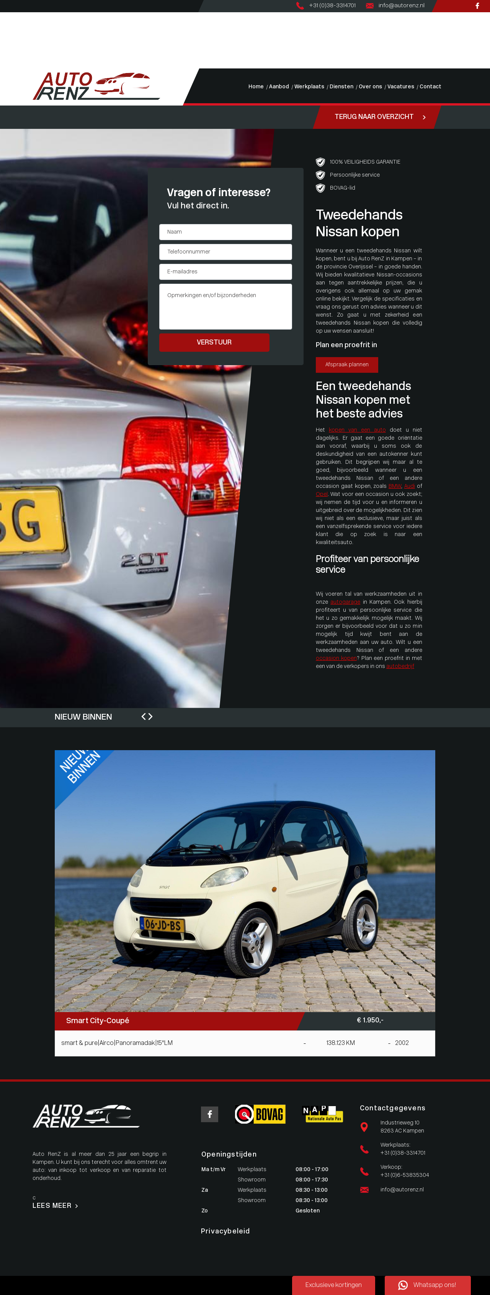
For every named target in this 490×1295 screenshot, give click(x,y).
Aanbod (10, 24)
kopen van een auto (357, 430)
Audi (409, 486)
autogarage (345, 602)
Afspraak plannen (347, 365)
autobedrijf (400, 666)
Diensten (11, 40)
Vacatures (12, 56)
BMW (395, 486)
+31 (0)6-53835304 (405, 1175)
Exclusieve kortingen (333, 1285)
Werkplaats (14, 32)
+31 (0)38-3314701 (403, 1153)
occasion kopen (336, 658)
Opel (322, 494)
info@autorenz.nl (402, 1190)
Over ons (11, 48)
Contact (10, 64)
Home (7, 16)
